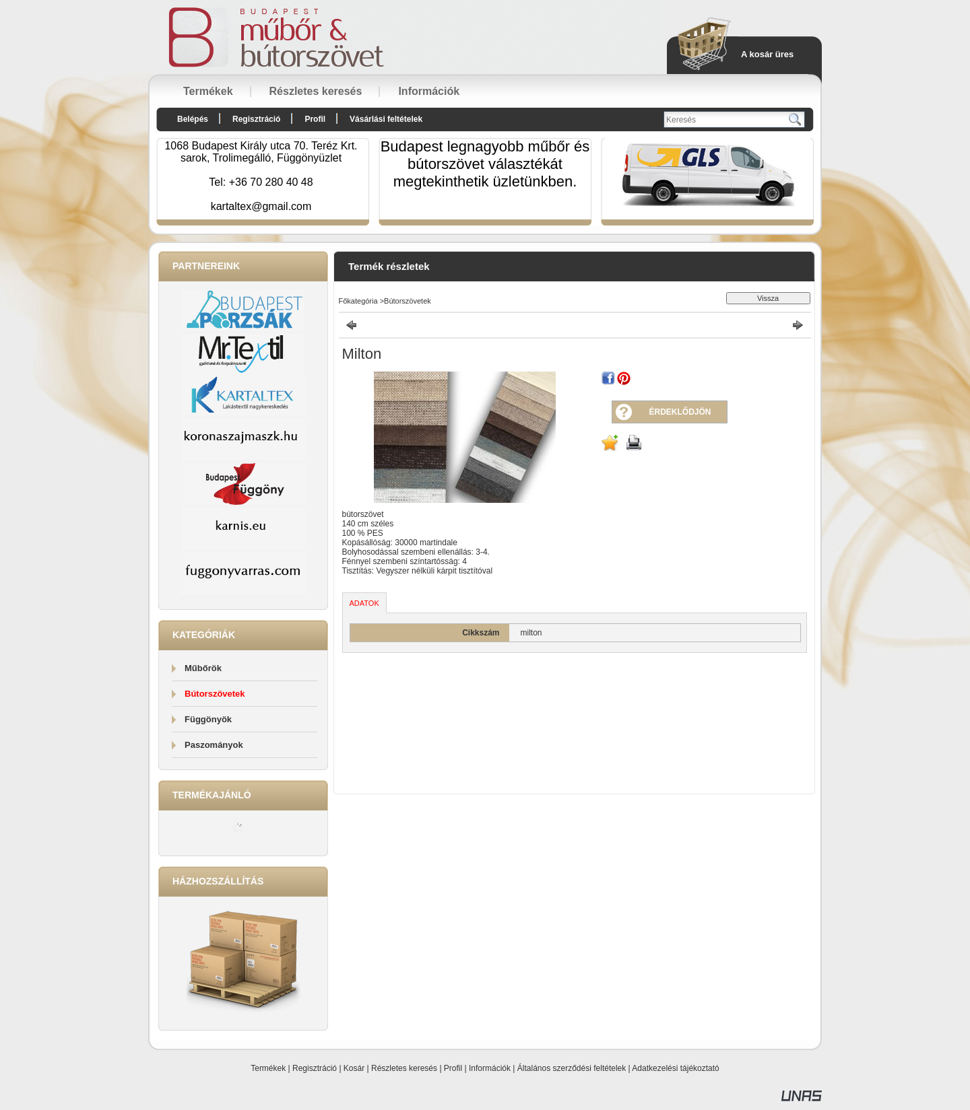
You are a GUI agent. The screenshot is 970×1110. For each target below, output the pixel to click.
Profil (453, 1068)
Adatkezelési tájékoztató (675, 1068)
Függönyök (208, 719)
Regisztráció (314, 1068)
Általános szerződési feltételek (571, 1068)
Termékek (268, 1068)
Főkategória (358, 301)
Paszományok (214, 745)
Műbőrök (203, 668)
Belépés (192, 119)
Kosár (354, 1068)
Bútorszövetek (215, 694)
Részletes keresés (404, 1068)
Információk (490, 1068)
